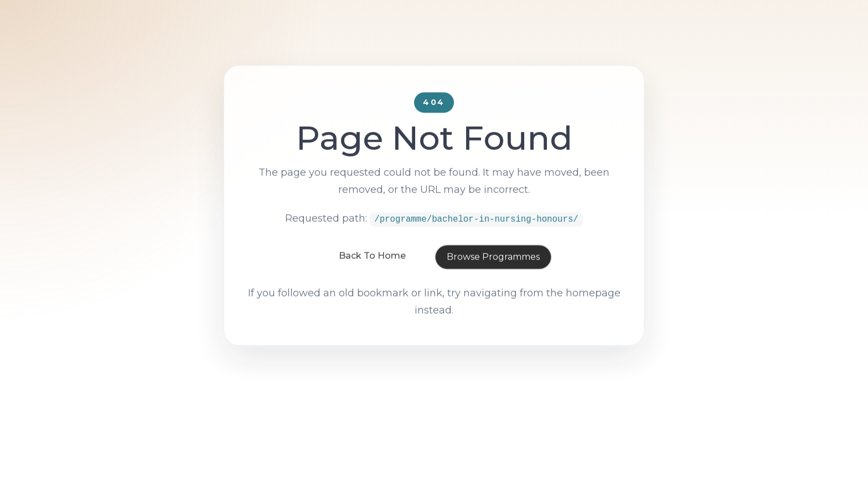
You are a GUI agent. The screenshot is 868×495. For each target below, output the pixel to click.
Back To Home (372, 278)
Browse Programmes (493, 279)
